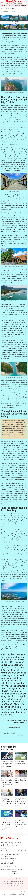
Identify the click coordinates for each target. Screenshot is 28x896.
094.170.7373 (13, 858)
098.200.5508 (16, 865)
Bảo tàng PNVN (8, 883)
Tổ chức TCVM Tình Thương (14, 888)
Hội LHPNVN (21, 881)
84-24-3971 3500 (11, 854)
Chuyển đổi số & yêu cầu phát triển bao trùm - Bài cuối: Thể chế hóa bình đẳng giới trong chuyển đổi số (20, 802)
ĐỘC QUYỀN (11, 5)
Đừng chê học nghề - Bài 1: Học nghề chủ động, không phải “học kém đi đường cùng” (7, 782)
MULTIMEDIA (18, 5)
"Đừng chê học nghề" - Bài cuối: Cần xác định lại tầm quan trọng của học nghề (7, 764)
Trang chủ (3, 8)
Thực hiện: (6, 733)
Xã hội (9, 8)
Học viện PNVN (21, 886)
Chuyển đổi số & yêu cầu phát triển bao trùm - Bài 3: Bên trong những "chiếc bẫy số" (20, 822)
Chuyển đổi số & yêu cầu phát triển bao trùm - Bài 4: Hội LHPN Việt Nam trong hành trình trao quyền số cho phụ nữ (7, 824)
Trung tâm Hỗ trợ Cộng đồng (9, 886)
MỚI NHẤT (6, 5)
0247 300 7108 (18, 869)
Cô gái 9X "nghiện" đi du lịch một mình (21, 762)
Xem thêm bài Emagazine (8, 748)
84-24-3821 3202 (5, 856)
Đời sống (14, 8)
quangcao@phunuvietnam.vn (17, 867)
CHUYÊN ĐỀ (24, 5)
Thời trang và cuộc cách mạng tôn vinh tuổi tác (20, 780)
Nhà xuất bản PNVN (18, 883)
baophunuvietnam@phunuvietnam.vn (13, 860)
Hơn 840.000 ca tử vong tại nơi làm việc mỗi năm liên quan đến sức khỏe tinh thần (7, 801)
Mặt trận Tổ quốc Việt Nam (10, 881)
